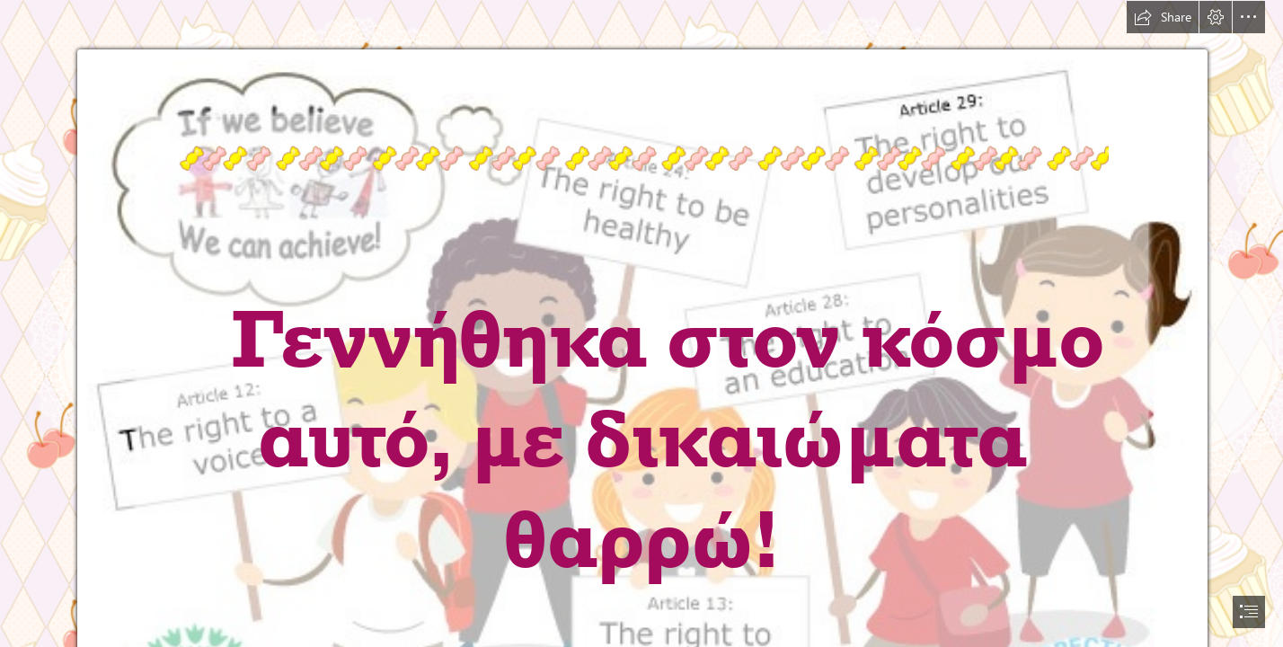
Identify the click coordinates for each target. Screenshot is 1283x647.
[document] (641, 323)
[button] (1163, 17)
